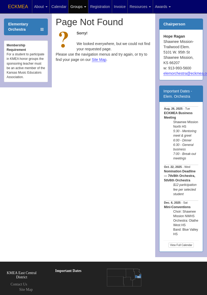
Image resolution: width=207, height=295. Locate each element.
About (40, 7)
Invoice (120, 7)
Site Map (99, 59)
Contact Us (19, 284)
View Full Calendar (181, 245)
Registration (100, 7)
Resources (140, 7)
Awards (163, 7)
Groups (78, 7)
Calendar (59, 7)
